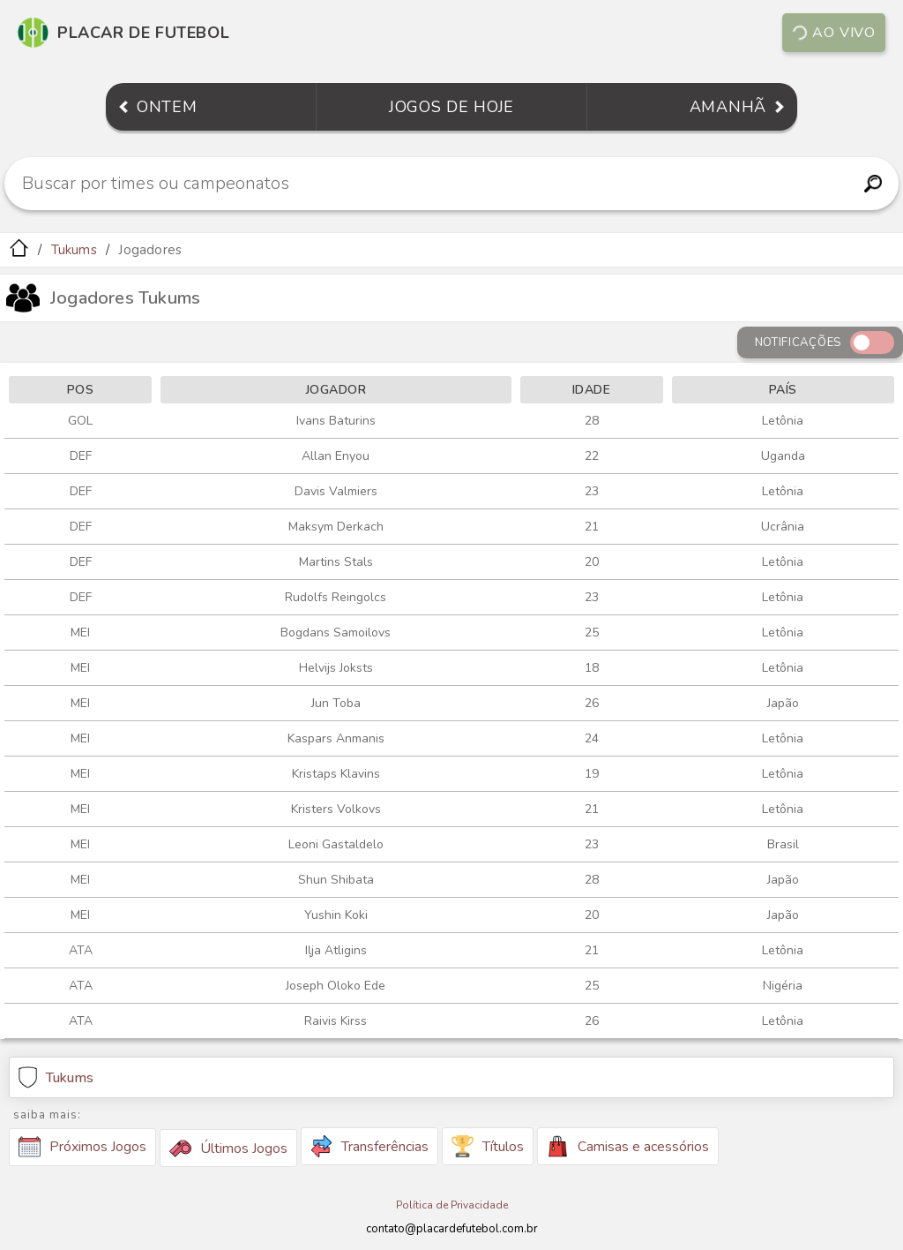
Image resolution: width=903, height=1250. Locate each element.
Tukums (74, 250)
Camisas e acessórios (628, 1146)
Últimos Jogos (228, 1148)
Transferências (369, 1146)
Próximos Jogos (82, 1146)
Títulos (488, 1146)
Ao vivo (833, 32)
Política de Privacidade (452, 1205)
